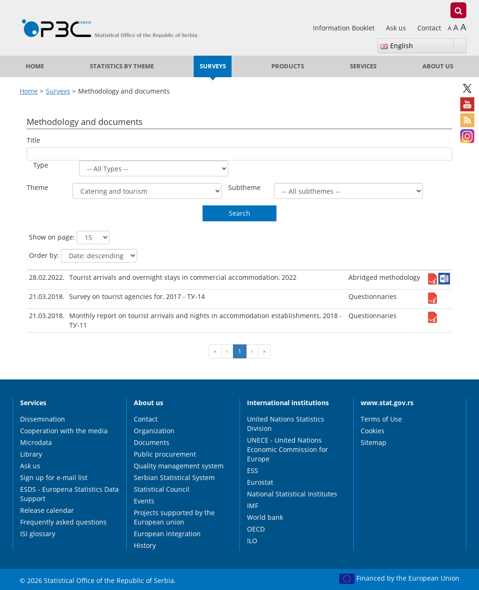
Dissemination (42, 419)
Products (287, 66)
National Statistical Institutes (292, 493)
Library (31, 454)
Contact (429, 27)
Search (239, 213)
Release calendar (47, 510)
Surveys (213, 66)
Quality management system (179, 465)
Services (363, 66)
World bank (265, 517)
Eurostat (260, 482)
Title (33, 140)
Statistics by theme (122, 66)
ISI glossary (37, 533)
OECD (256, 528)
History (145, 545)
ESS (252, 470)
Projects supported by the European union (174, 517)
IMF (252, 505)
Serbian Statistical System (174, 477)
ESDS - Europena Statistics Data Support (69, 494)
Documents (151, 442)
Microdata (36, 442)
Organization (154, 430)
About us (437, 66)
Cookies (373, 430)
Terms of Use (381, 419)
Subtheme (244, 187)
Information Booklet (345, 27)
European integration (167, 533)
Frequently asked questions (63, 521)
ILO (252, 540)
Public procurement (165, 454)
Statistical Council (161, 489)
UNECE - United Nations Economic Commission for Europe (287, 449)
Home (35, 66)
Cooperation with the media (64, 430)
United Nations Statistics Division (285, 424)
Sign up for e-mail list (53, 477)
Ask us (397, 27)
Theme (37, 187)
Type (40, 164)
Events (144, 500)
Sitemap (373, 442)
